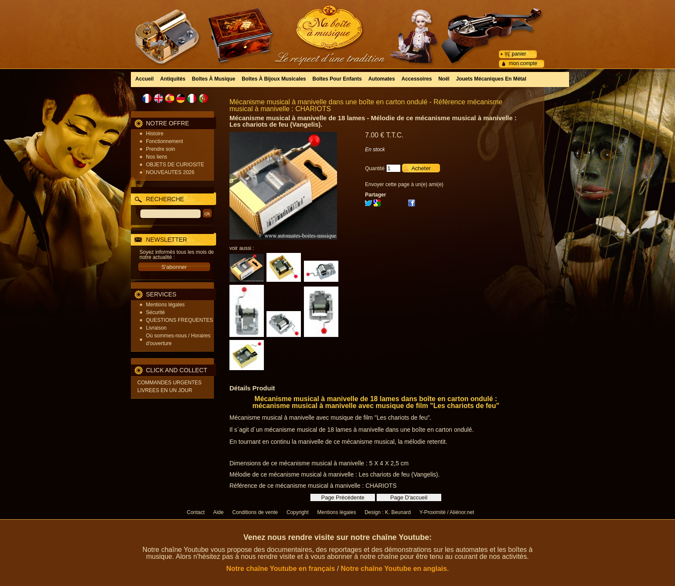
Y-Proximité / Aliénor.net (446, 512)
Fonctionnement (164, 141)
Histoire (155, 134)
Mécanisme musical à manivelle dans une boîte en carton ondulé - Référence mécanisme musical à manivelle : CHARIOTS (365, 105)
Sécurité (155, 312)
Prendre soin (160, 149)
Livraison (156, 328)
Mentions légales (165, 305)
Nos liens (156, 157)
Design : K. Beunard (388, 512)
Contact (195, 512)
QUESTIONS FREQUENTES (179, 320)
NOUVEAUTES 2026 (170, 172)
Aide (218, 512)
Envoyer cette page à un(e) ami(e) (404, 184)
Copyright (297, 512)
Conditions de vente (255, 512)
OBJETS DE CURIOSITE (175, 165)
